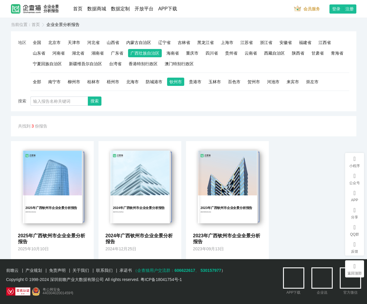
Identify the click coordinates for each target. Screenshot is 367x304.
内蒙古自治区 (138, 42)
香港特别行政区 (143, 63)
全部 (37, 81)
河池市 (273, 81)
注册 (349, 8)
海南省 (172, 53)
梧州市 (113, 81)
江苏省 (246, 42)
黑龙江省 (205, 42)
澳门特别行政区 (179, 63)
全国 (37, 42)
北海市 (132, 81)
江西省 (325, 42)
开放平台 (144, 8)
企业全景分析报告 (51, 9)
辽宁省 (164, 42)
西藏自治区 (274, 53)
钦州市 (175, 81)
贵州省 (231, 53)
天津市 (74, 42)
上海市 (227, 42)
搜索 (94, 101)
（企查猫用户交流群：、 (166, 270)
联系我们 (104, 270)
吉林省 (184, 42)
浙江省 (266, 42)
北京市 (54, 42)
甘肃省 (317, 53)
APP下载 (167, 8)
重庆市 (192, 53)
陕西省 (298, 53)
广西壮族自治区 (144, 53)
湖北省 (78, 53)
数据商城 (96, 8)
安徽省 (285, 42)
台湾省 (115, 63)
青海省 (337, 53)
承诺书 (125, 270)
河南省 (58, 53)
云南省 (251, 53)
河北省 (93, 42)
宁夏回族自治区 (47, 63)
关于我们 (80, 270)
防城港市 (154, 81)
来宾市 (293, 81)
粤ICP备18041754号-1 (161, 279)
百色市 (234, 81)
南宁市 (54, 81)
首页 (78, 8)
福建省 (305, 42)
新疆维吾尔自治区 (85, 63)
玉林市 (214, 81)
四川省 (212, 53)
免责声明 (57, 270)
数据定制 (120, 8)
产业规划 (33, 270)
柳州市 (74, 81)
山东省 (39, 53)
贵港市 (195, 81)
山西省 (113, 42)
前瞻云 (12, 270)
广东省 (117, 53)
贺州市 (254, 81)
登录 (336, 8)
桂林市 (93, 81)
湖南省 (97, 53)
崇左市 (312, 81)
